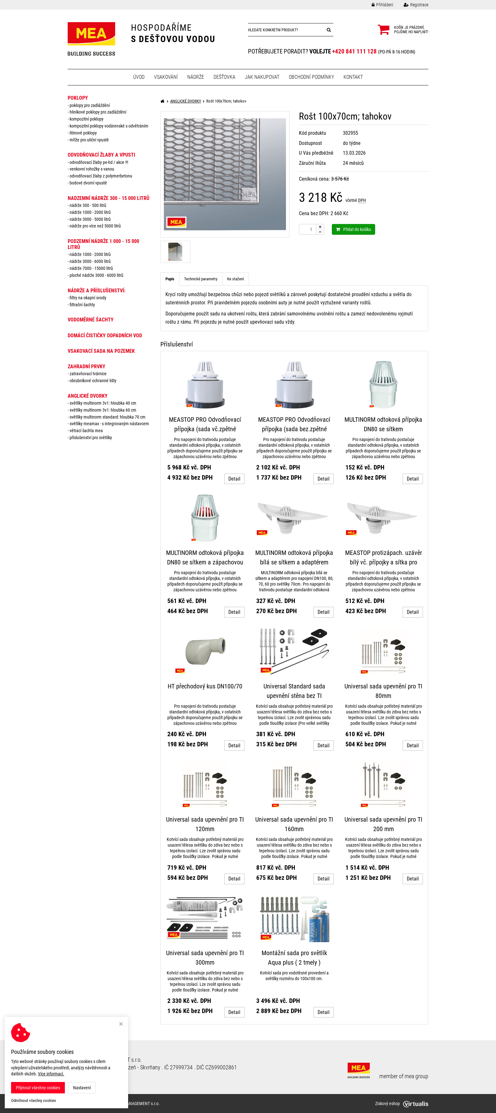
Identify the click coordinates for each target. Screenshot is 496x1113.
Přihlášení (377, 4)
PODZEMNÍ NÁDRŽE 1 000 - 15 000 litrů (103, 244)
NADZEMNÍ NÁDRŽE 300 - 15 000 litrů (108, 198)
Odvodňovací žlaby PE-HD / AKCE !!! (99, 162)
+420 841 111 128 (354, 51)
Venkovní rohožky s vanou (92, 168)
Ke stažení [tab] (235, 279)
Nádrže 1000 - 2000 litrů (90, 212)
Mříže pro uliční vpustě (89, 139)
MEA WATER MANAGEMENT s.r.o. (130, 1103)
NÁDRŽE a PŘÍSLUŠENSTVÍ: (96, 291)
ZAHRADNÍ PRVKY (86, 367)
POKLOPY (78, 98)
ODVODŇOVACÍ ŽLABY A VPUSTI (101, 155)
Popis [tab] (169, 279)
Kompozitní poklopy (86, 118)
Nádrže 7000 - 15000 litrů (91, 268)
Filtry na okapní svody (88, 297)
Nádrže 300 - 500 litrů (88, 205)
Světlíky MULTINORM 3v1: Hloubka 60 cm (103, 410)
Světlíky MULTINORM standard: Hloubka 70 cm (108, 417)
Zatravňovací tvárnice (88, 373)
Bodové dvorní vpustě (88, 182)
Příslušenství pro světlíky (91, 437)
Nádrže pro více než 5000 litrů (95, 225)
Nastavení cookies (88, 1074)
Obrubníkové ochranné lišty (93, 380)
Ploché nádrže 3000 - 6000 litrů (96, 275)
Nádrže (195, 77)
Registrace (411, 4)
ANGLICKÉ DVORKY (88, 396)
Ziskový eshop (401, 1103)
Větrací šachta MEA (86, 430)
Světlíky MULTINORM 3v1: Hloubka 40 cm (103, 403)
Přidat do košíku (353, 229)
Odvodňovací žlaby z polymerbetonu (101, 175)
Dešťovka (224, 77)
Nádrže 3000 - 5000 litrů (90, 219)
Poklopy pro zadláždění (90, 105)
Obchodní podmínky (311, 77)
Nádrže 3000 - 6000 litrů (90, 261)
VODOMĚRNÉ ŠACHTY (91, 320)
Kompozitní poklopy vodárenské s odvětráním (109, 125)
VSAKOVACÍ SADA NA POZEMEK (101, 351)
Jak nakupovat (262, 77)
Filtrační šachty (82, 304)
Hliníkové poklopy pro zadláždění (98, 112)
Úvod (139, 77)
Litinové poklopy (83, 132)
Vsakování (166, 77)
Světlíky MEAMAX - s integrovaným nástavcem (109, 423)
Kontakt (353, 77)
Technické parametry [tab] (200, 279)
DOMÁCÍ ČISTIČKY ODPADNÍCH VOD (105, 336)
